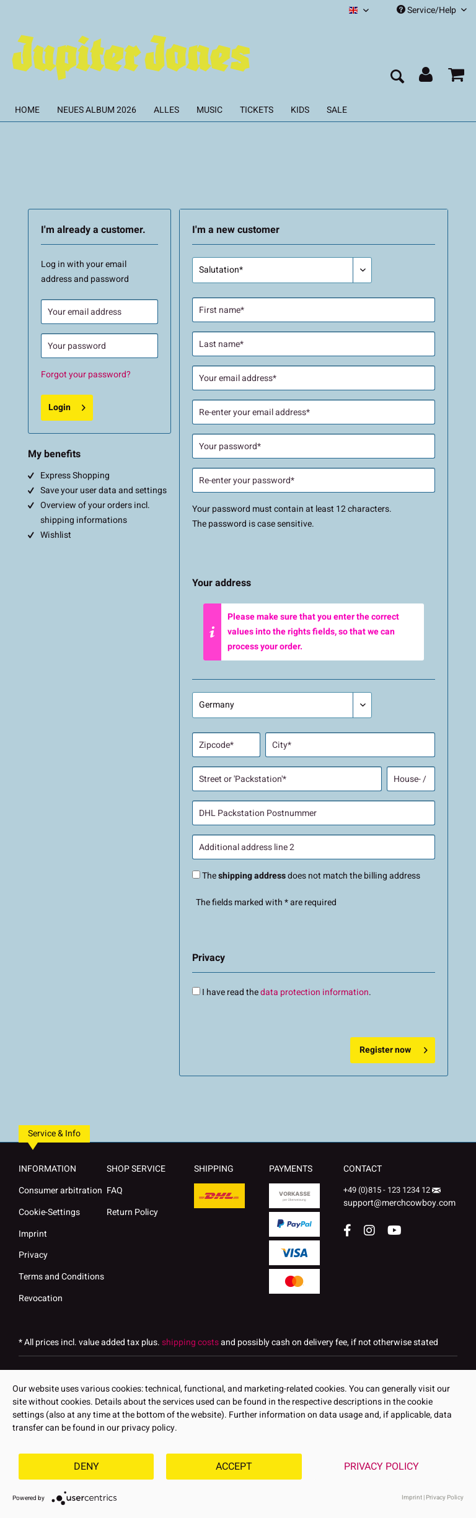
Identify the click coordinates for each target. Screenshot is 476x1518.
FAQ (115, 1190)
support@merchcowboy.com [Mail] (399, 1198)
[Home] (27, 110)
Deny (86, 1466)
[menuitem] (358, 10)
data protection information (314, 992)
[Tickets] (256, 110)
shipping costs (190, 1342)
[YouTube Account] (394, 1230)
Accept (234, 1466)
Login (67, 406)
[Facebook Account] (347, 1230)
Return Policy (132, 1212)
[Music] (209, 110)
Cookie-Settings (49, 1212)
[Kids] (300, 110)
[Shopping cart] (456, 77)
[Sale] (337, 110)
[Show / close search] (396, 77)
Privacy (33, 1254)
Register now (393, 1048)
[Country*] (282, 705)
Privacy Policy (381, 1466)
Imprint (33, 1233)
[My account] (426, 77)
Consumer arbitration (60, 1190)
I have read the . (286, 992)
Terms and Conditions (61, 1276)
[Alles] (166, 110)
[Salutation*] (282, 270)
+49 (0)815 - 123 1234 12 (387, 1190)
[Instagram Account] (369, 1230)
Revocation (41, 1298)
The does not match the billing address (311, 875)
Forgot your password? (86, 374)
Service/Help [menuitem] (432, 10)
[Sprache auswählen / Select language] (359, 10)
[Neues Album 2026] (96, 110)
